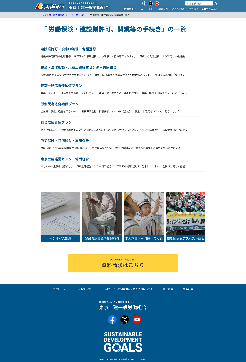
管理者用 (168, 289)
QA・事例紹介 (178, 8)
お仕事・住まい (209, 8)
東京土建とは (129, 8)
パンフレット (146, 8)
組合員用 (188, 289)
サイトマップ (83, 289)
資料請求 (193, 8)
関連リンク (59, 289)
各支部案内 (162, 8)
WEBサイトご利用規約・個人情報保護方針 (129, 289)
